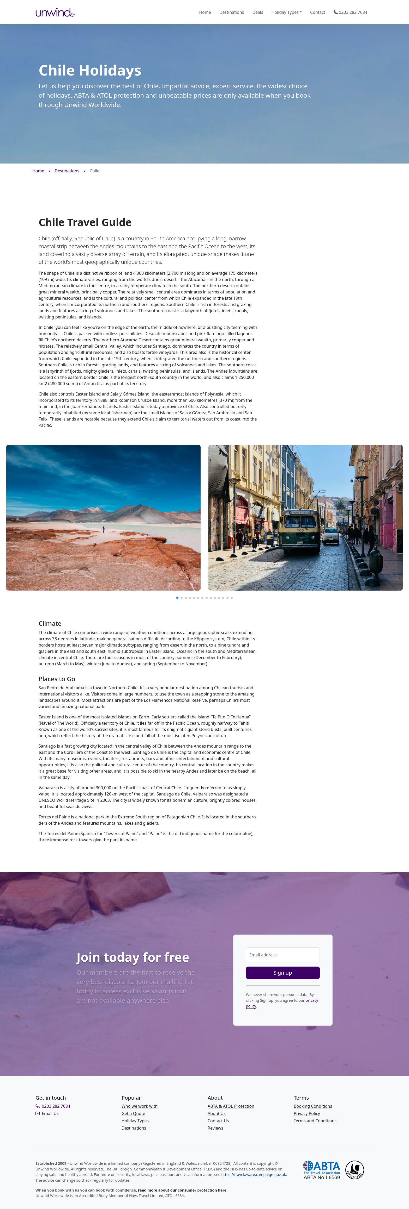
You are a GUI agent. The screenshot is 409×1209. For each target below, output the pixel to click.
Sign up (283, 972)
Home (205, 12)
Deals (257, 12)
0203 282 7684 (350, 12)
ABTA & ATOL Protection (231, 1106)
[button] (177, 598)
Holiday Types (285, 12)
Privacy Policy (307, 1113)
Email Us (47, 1113)
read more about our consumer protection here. (182, 1190)
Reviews (215, 1128)
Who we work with (140, 1106)
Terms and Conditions (315, 1121)
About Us (217, 1113)
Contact (317, 12)
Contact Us (218, 1121)
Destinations (231, 12)
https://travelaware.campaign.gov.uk (253, 1174)
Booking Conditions (313, 1106)
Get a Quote (133, 1113)
